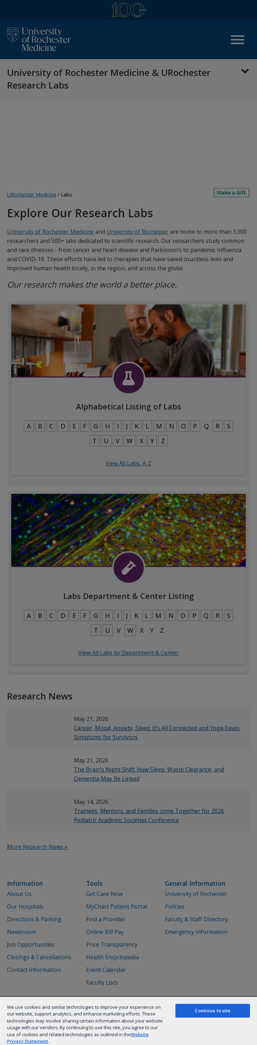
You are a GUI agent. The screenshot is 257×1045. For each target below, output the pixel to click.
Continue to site (212, 1010)
